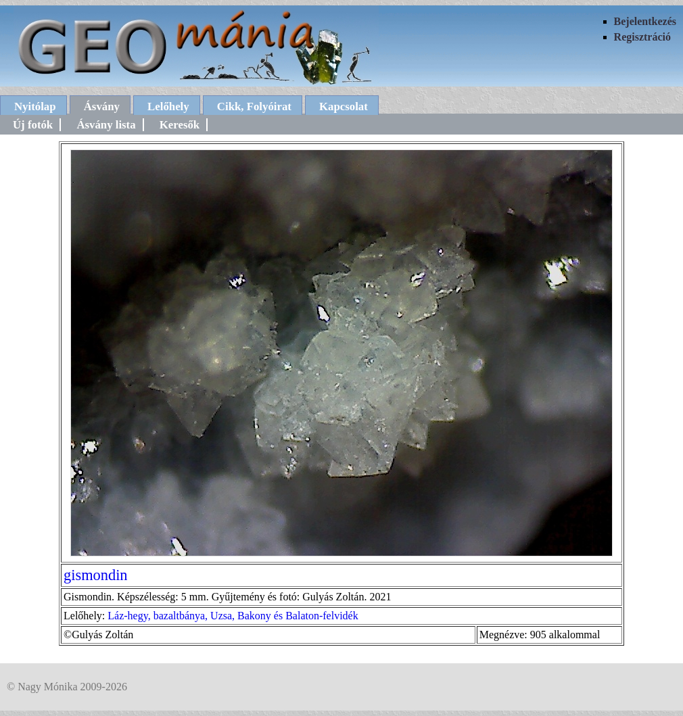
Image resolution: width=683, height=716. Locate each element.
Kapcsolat (343, 106)
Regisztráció (642, 37)
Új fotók (33, 124)
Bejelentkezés (645, 21)
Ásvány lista (105, 124)
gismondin (96, 575)
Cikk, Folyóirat (254, 106)
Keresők (179, 124)
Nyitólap (35, 106)
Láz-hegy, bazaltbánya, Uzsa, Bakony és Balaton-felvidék (233, 615)
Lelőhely (168, 106)
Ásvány (102, 106)
